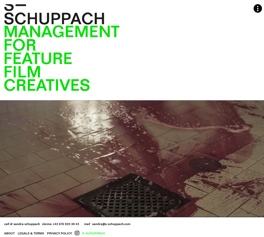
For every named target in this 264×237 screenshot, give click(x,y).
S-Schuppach (93, 233)
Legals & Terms (31, 233)
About (9, 233)
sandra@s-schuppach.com (111, 223)
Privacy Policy (59, 233)
